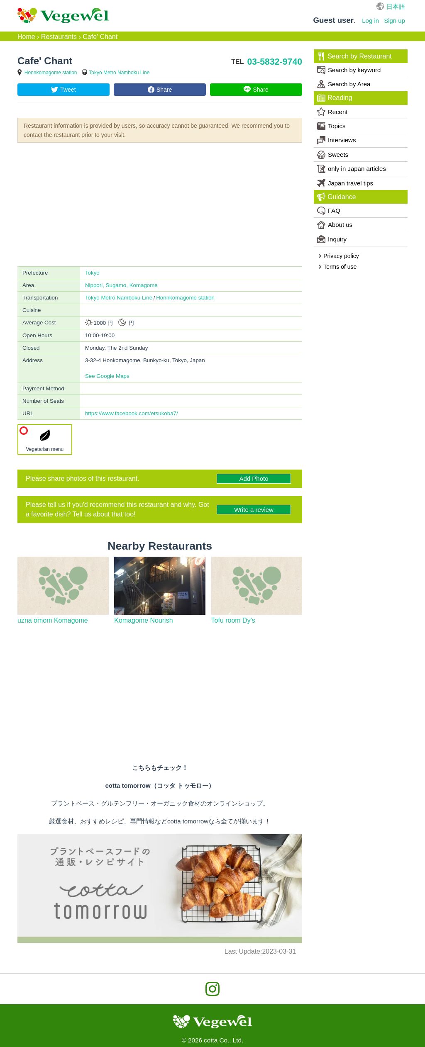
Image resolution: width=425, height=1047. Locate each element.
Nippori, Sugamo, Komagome (121, 285)
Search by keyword (349, 70)
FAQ (328, 211)
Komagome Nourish (143, 620)
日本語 (395, 6)
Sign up (394, 20)
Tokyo (92, 273)
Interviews (336, 140)
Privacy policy (338, 256)
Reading (334, 98)
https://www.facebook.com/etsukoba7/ (131, 413)
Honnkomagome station (50, 72)
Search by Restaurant (354, 56)
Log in (370, 20)
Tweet (68, 89)
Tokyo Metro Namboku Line (119, 72)
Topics (331, 126)
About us (334, 225)
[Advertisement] (159, 204)
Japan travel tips (345, 183)
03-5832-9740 (274, 62)
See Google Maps (107, 376)
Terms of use (337, 266)
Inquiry (332, 239)
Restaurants (59, 36)
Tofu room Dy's (233, 620)
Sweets (332, 155)
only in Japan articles (351, 169)
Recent (332, 111)
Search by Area (344, 84)
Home (26, 36)
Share (164, 89)
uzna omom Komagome (52, 620)
